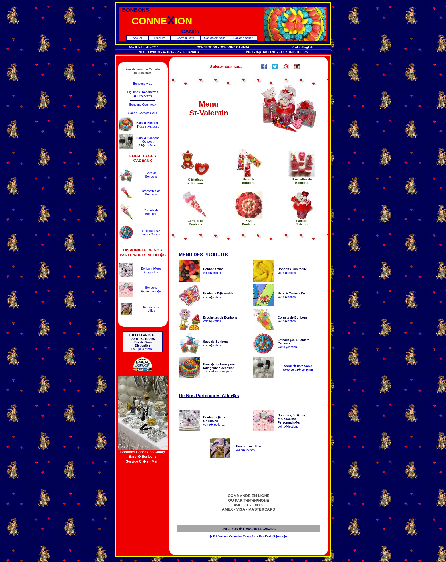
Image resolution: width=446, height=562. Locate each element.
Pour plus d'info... (142, 349)
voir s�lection (212, 272)
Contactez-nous (214, 37)
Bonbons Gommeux (142, 104)
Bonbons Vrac (142, 83)
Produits (159, 37)
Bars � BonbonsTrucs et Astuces (147, 124)
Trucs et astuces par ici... (220, 371)
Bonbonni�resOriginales (151, 270)
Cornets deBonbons (151, 212)
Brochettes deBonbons (151, 192)
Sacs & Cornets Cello (142, 113)
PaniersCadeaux (301, 222)
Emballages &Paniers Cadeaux (151, 232)
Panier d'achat (243, 37)
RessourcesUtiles (151, 308)
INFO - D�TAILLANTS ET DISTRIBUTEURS (277, 52)
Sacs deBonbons (151, 174)
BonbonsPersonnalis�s (151, 289)
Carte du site (185, 37)
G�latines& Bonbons (195, 181)
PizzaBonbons (248, 222)
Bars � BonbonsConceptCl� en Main (147, 141)
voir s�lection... (288, 321)
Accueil (137, 37)
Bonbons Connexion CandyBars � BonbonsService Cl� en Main (143, 455)
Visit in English (302, 47)
